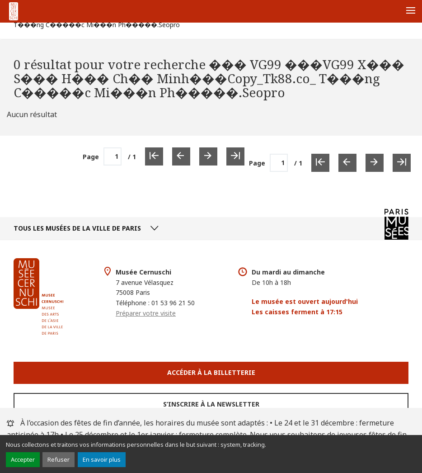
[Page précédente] (347, 163)
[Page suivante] (375, 163)
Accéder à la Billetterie (211, 372)
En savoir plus (102, 459)
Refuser (58, 459)
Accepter (23, 459)
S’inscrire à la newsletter (211, 404)
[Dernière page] (402, 163)
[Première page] (320, 163)
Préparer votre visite (146, 313)
